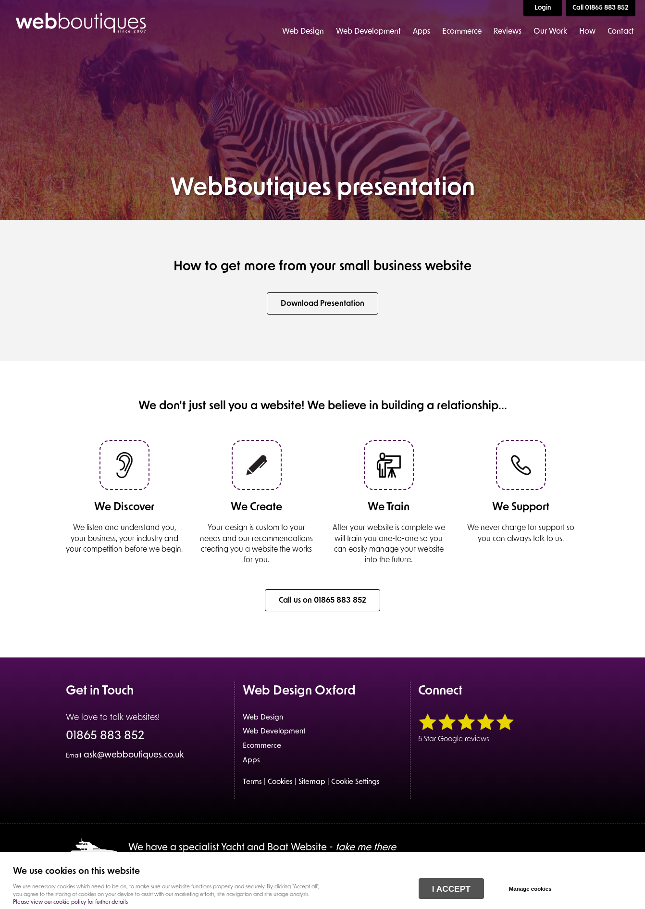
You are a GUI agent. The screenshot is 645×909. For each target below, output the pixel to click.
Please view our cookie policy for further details (70, 902)
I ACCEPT (451, 889)
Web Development (368, 32)
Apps (421, 32)
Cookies (280, 782)
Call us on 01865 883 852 (322, 601)
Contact (621, 32)
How (587, 32)
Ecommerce (462, 32)
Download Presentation (322, 304)
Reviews (507, 32)
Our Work (550, 32)
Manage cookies (530, 889)
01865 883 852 (105, 737)
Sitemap (311, 782)
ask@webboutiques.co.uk (125, 755)
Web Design (303, 32)
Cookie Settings (355, 782)
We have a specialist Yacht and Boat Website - (262, 848)
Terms (252, 782)
